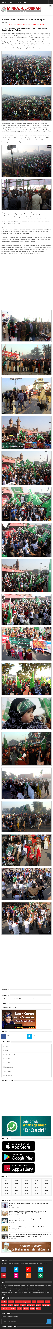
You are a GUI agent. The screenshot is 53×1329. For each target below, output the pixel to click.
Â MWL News (8, 1063)
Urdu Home (7, 1075)
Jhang (47, 1302)
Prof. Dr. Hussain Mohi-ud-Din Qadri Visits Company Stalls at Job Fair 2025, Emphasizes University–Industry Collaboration (30, 1235)
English (19, 2)
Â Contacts (7, 1071)
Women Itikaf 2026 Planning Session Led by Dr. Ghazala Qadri (27, 1227)
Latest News (6, 1200)
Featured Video (7, 1080)
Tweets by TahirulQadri (9, 1007)
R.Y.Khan (4, 1309)
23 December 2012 (10, 22)
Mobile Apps (5, 1138)
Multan (38, 1305)
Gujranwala (27, 1302)
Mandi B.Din (30, 1305)
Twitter (5, 1003)
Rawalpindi (12, 1309)
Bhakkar (4, 1302)
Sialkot (19, 1309)
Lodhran (23, 1305)
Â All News (7, 1059)
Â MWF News (8, 1067)
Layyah (16, 1305)
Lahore (10, 1305)
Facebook (5, 995)
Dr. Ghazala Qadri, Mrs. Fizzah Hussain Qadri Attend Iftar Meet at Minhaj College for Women (29, 1220)
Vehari (32, 1309)
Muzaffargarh (46, 1305)
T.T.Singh (25, 1309)
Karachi (4, 1305)
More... (38, 1309)
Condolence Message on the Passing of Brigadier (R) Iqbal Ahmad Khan (29, 1204)
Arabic (12, 2)
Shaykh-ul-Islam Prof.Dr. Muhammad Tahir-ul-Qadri (19, 999)
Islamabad (41, 1302)
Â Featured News (9, 1054)
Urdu (25, 2)
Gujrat (34, 1302)
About (5, 1050)
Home (6, 1046)
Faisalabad (19, 1302)
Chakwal (11, 1302)
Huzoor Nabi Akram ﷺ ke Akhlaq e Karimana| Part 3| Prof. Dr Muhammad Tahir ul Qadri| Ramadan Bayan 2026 (27, 1212)
